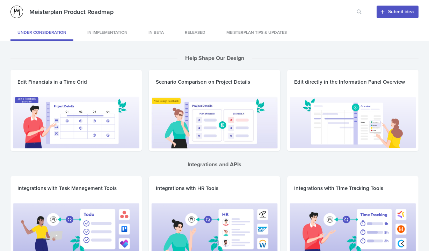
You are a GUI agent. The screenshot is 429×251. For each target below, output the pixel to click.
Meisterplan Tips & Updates (256, 32)
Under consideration (41, 32)
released (195, 32)
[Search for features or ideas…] (359, 12)
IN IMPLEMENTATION (107, 32)
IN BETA (156, 32)
